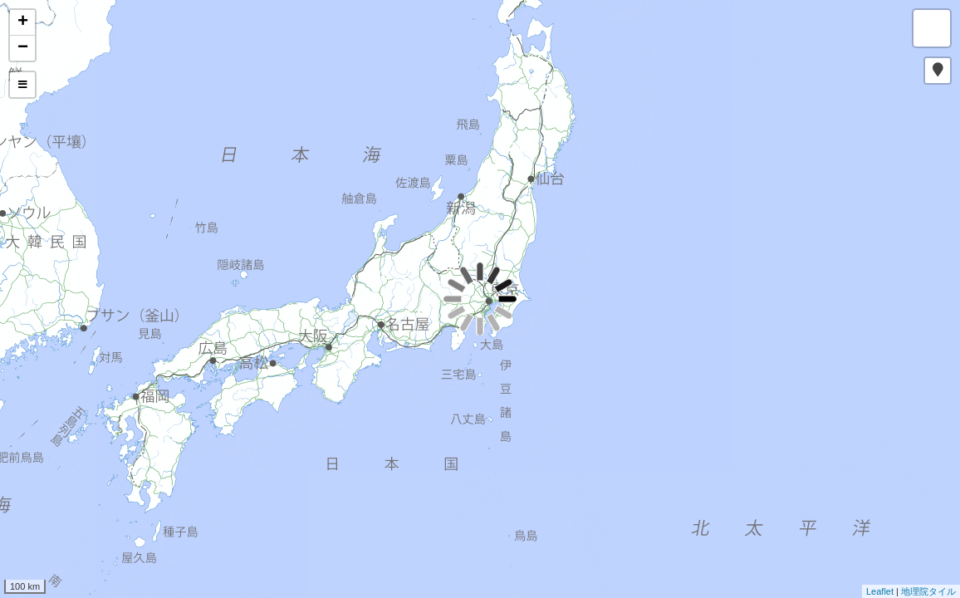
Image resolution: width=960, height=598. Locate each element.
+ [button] (22, 22)
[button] (937, 70)
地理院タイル (928, 591)
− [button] (22, 48)
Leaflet (880, 591)
